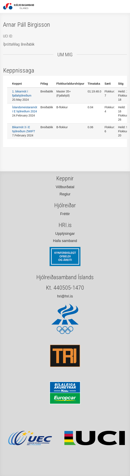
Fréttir (65, 214)
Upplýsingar (65, 234)
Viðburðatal (65, 187)
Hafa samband (65, 241)
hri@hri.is (65, 296)
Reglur (64, 194)
